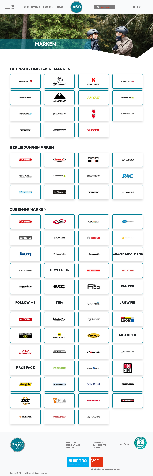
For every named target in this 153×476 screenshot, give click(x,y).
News (60, 7)
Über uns (48, 7)
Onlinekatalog (31, 7)
